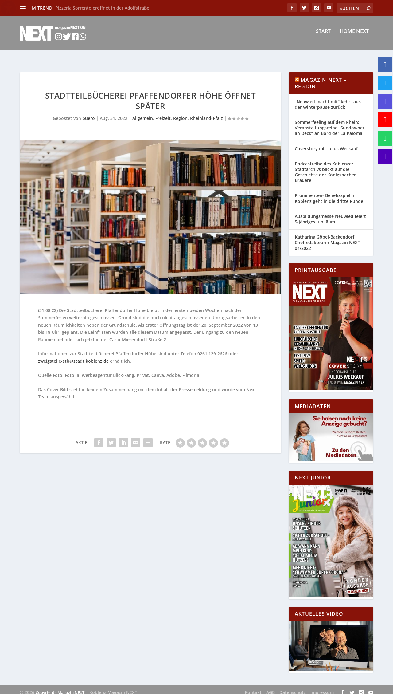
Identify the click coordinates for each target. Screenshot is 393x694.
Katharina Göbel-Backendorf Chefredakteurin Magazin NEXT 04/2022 (327, 236)
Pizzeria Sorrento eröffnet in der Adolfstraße (102, 8)
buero (88, 113)
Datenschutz (292, 687)
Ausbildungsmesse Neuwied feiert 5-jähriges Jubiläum (330, 213)
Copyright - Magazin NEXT (60, 687)
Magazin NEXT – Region (321, 77)
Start (323, 36)
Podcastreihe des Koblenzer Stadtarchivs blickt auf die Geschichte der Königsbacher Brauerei (325, 166)
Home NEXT (354, 36)
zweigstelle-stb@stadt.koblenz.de (73, 355)
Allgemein (142, 113)
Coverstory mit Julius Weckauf (326, 143)
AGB (270, 687)
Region (180, 113)
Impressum (322, 687)
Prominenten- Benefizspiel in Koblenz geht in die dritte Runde (329, 192)
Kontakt (253, 687)
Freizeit (163, 113)
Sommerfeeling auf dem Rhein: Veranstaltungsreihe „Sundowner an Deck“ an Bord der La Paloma (329, 122)
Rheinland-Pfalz (206, 113)
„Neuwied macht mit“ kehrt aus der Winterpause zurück (328, 98)
